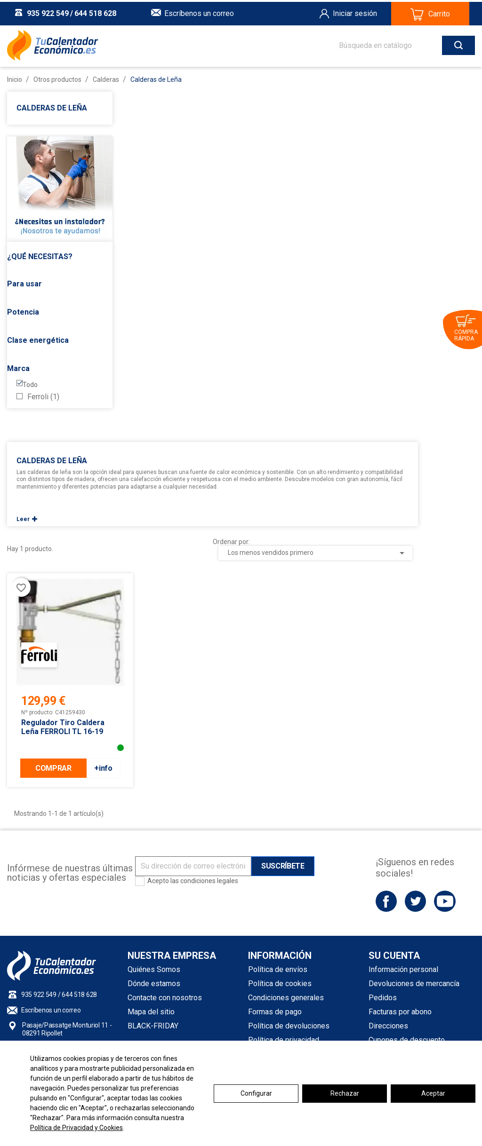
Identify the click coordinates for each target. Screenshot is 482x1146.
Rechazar (344, 1093)
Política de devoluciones (288, 1025)
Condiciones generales (286, 997)
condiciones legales (209, 881)
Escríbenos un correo (199, 11)
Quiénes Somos (154, 969)
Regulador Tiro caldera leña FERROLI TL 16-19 (62, 727)
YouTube (444, 901)
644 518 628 (95, 11)
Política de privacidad (283, 1039)
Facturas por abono (400, 1011)
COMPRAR (53, 768)
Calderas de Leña (51, 107)
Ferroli (43, 397)
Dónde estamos (154, 983)
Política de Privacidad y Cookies (76, 1127)
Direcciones (388, 1025)
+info (103, 768)
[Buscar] (397, 43)
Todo (30, 384)
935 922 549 (48, 11)
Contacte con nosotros (165, 997)
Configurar (256, 1093)
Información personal (403, 969)
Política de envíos (277, 969)
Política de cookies (280, 983)
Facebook (386, 901)
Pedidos (383, 997)
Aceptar (433, 1093)
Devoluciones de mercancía (414, 983)
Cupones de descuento (407, 1039)
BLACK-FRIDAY (153, 1025)
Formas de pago (275, 1011)
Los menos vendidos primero (318, 553)
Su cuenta (394, 955)
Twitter (415, 901)
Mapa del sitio (151, 1011)
